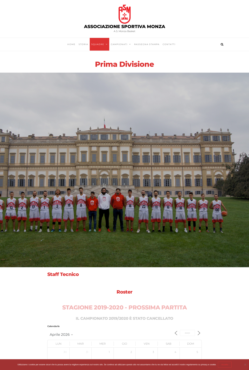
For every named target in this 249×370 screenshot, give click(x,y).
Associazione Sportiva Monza (124, 26)
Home (71, 44)
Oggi (187, 333)
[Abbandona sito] (245, 364)
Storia (83, 44)
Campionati (119, 44)
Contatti (169, 44)
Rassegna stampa (146, 44)
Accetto (224, 364)
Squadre (97, 44)
